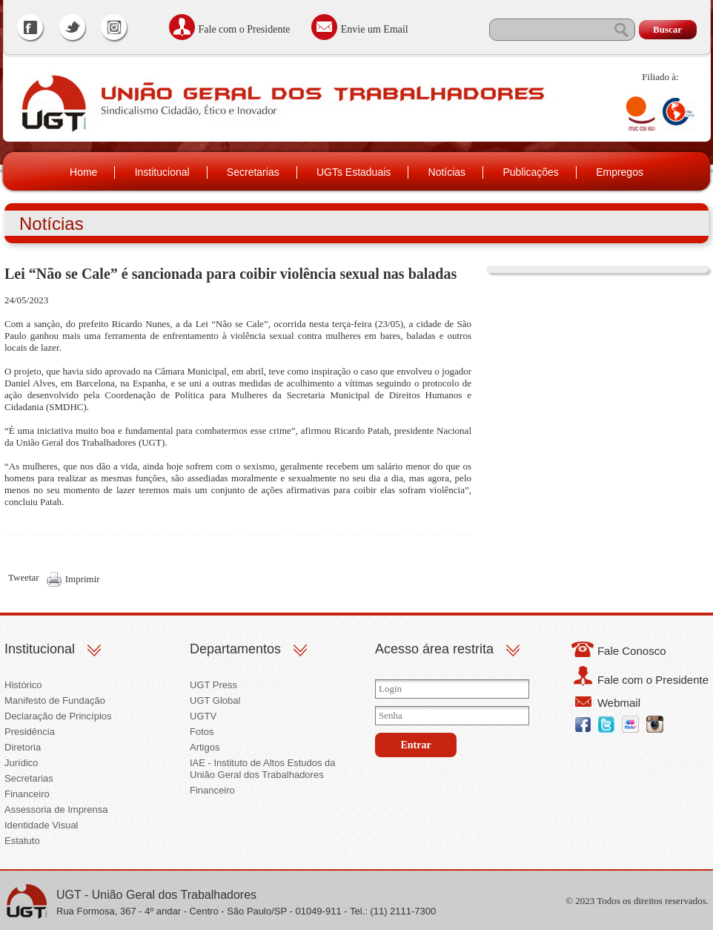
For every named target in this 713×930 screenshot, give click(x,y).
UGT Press (213, 684)
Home (83, 172)
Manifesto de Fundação (54, 700)
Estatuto (22, 840)
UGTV (203, 716)
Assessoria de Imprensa (55, 809)
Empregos (619, 172)
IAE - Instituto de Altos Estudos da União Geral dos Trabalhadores (263, 768)
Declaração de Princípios (58, 716)
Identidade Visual (41, 825)
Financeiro (27, 793)
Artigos (204, 747)
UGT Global (215, 700)
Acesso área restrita (434, 649)
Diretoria (22, 747)
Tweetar (23, 577)
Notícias (447, 172)
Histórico (23, 684)
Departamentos (235, 649)
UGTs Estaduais (353, 172)
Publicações (531, 172)
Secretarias (253, 172)
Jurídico (21, 762)
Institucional (162, 172)
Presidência (29, 731)
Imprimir (82, 578)
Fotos (202, 731)
